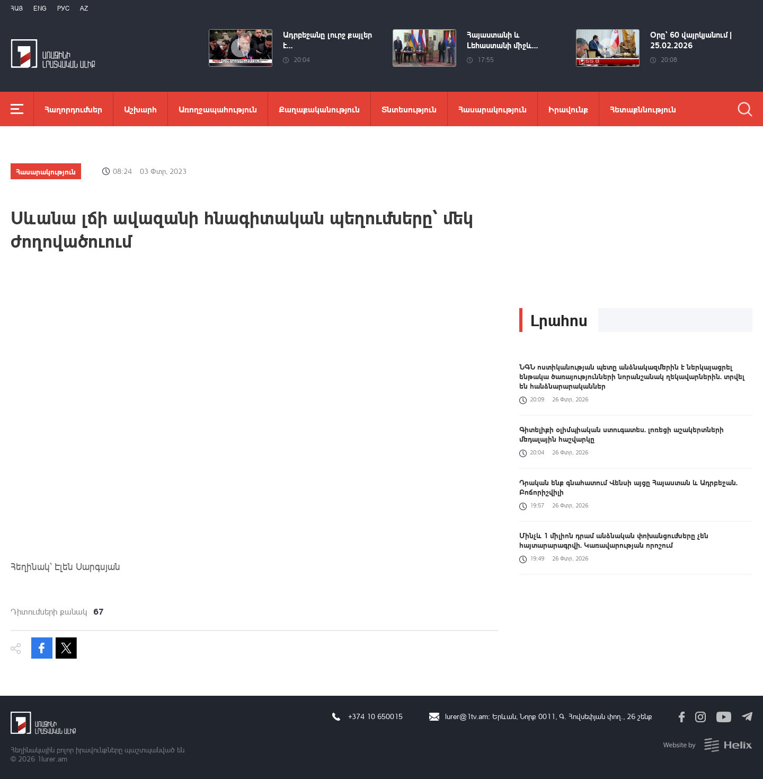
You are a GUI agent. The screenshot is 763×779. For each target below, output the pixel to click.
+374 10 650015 (375, 716)
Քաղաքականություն (319, 109)
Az (84, 8)
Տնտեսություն (409, 109)
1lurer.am (52, 758)
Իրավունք (568, 109)
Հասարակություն (492, 109)
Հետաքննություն (643, 109)
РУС (63, 8)
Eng (40, 8)
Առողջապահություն (218, 109)
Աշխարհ (140, 109)
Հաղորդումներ (73, 109)
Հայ (17, 8)
